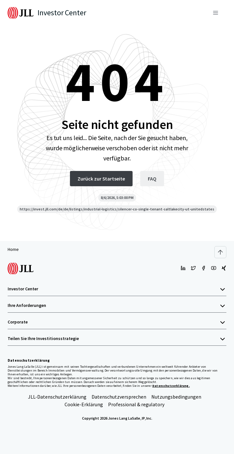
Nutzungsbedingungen (176, 397)
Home (13, 249)
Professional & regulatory (136, 404)
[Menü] (215, 12)
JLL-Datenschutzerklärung (57, 397)
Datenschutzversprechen (119, 397)
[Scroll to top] (220, 252)
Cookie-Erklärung (84, 404)
